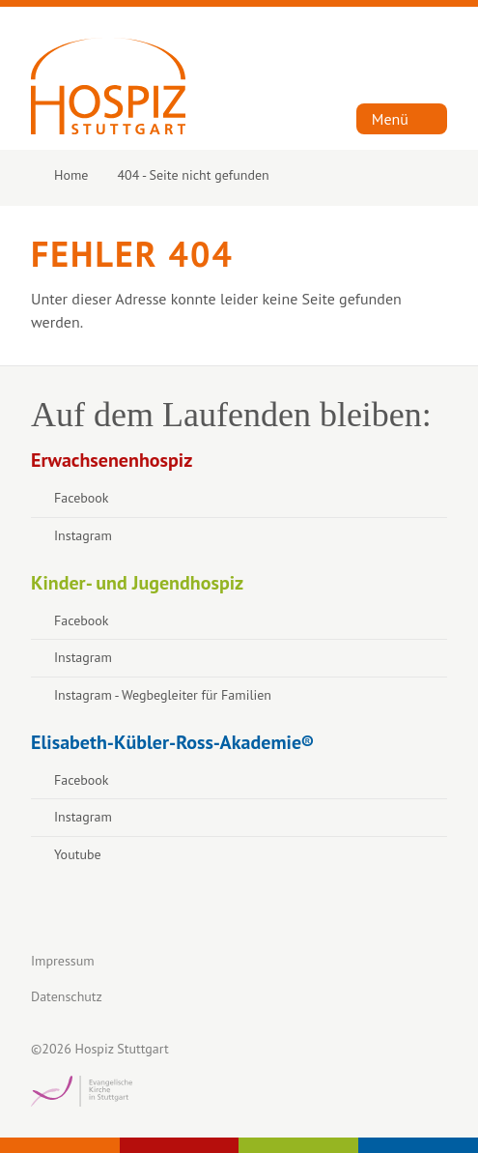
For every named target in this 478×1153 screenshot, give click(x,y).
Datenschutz (66, 996)
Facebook (81, 497)
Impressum (63, 960)
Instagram (83, 535)
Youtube (77, 854)
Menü (390, 119)
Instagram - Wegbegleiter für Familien (162, 695)
